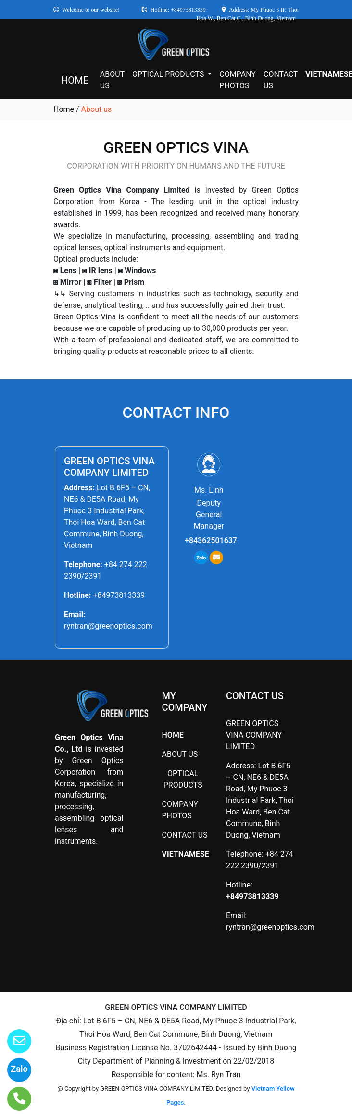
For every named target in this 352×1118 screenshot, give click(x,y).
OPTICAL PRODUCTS (169, 74)
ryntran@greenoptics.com (108, 626)
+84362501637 (211, 540)
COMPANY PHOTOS (237, 80)
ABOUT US (112, 80)
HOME (74, 80)
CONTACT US (281, 80)
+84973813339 (119, 595)
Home (63, 109)
